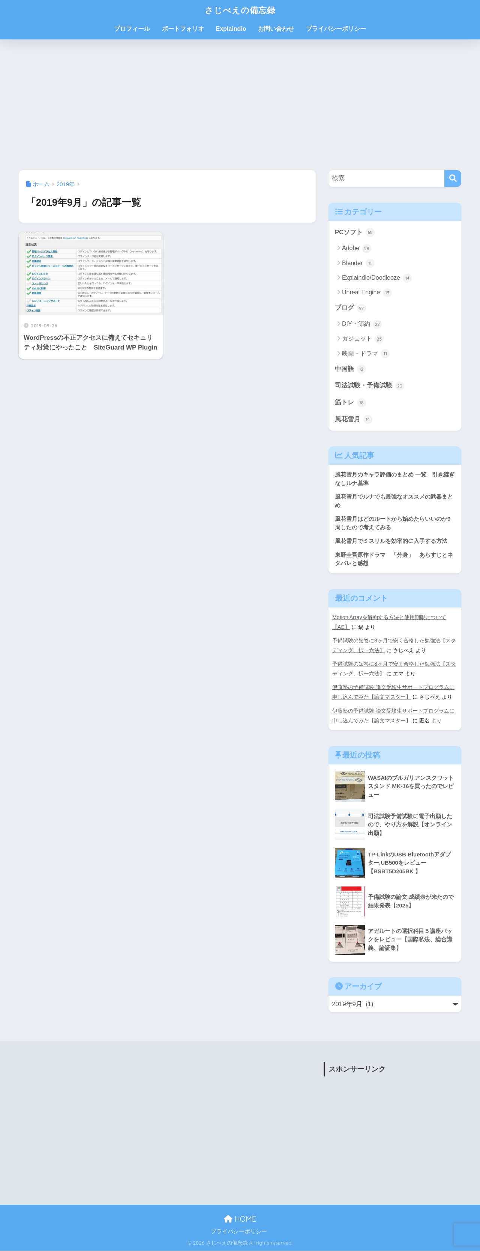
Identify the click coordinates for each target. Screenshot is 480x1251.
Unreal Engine (367, 292)
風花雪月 (353, 419)
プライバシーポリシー (336, 29)
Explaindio (231, 29)
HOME (240, 1219)
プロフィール (132, 29)
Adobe (356, 248)
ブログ (350, 308)
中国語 (350, 369)
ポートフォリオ (183, 29)
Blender (358, 263)
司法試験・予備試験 (369, 385)
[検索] (452, 178)
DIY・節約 (362, 324)
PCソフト (355, 232)
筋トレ (350, 402)
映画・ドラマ (366, 354)
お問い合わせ (276, 29)
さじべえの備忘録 (240, 10)
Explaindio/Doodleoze (377, 278)
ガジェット (363, 339)
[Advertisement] (240, 104)
